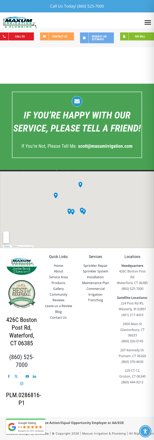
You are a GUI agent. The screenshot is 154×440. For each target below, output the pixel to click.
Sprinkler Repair (95, 265)
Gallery (58, 288)
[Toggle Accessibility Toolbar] (145, 431)
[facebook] (8, 376)
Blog (58, 311)
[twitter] (16, 376)
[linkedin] (34, 376)
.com (105, 146)
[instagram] (21, 383)
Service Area (58, 277)
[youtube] (27, 376)
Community (58, 294)
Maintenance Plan (95, 283)
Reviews (59, 300)
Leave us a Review (58, 306)
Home (58, 265)
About (58, 271)
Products (58, 283)
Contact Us (58, 317)
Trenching (95, 300)
